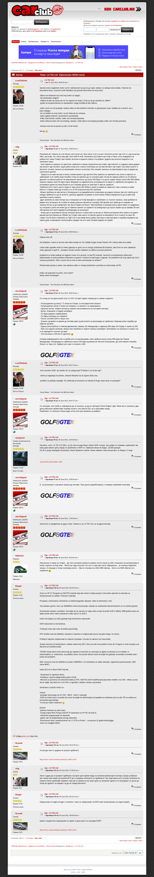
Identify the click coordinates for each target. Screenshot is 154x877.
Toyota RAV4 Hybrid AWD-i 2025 (51, 462)
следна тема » (137, 67)
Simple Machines (86, 869)
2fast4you (69, 63)
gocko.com (25, 736)
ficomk (18, 743)
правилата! (56, 29)
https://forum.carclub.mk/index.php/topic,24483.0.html (58, 759)
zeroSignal (20, 291)
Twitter (53, 31)
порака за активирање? (114, 25)
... (25, 70)
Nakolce (19, 555)
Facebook (38, 31)
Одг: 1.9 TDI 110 (51, 146)
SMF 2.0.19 (67, 869)
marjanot (19, 438)
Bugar (18, 586)
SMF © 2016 (76, 869)
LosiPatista (21, 80)
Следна (30, 70)
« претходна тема (125, 67)
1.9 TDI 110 (49, 80)
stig (17, 147)
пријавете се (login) (118, 21)
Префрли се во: (117, 853)
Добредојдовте (33, 29)
